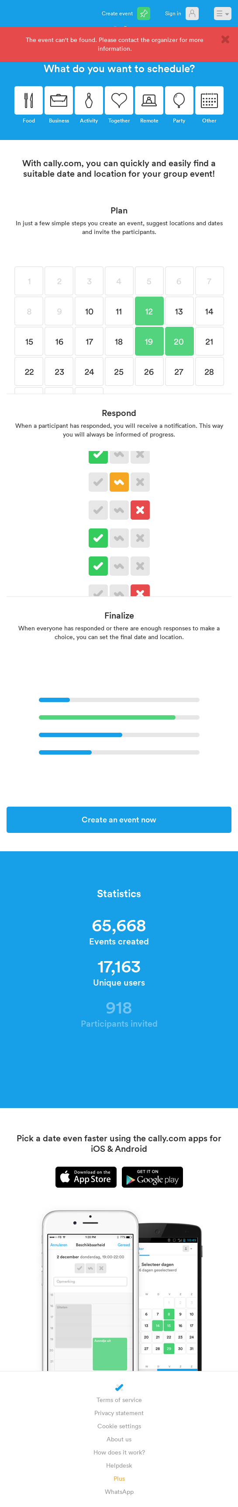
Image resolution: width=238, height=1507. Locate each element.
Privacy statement (119, 1413)
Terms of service (119, 1399)
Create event (117, 13)
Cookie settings (119, 1426)
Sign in (173, 13)
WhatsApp (119, 1491)
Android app (152, 1177)
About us (119, 1439)
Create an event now (119, 819)
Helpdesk (119, 1465)
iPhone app (86, 1177)
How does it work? (119, 1452)
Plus (119, 1478)
